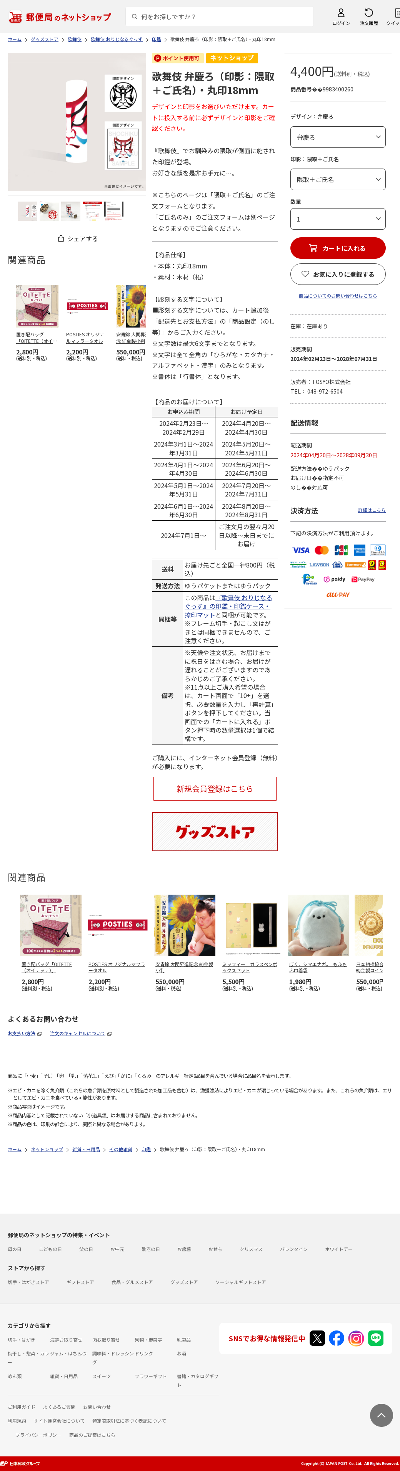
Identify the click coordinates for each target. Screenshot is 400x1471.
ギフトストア (80, 1282)
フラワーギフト (151, 1376)
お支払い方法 (21, 1033)
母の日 (15, 1249)
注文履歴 (369, 23)
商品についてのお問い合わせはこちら (338, 295)
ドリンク (144, 1353)
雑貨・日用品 (64, 1376)
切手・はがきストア (28, 1282)
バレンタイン (294, 1249)
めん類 (15, 1376)
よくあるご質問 (59, 1406)
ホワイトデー (339, 1249)
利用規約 (17, 1420)
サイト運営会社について (59, 1420)
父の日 (86, 1249)
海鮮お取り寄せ (66, 1339)
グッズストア (184, 1282)
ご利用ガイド (21, 1406)
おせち (215, 1249)
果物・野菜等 (148, 1339)
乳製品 (184, 1339)
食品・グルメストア (132, 1282)
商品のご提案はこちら (92, 1434)
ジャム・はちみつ (68, 1353)
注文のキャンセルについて (77, 1033)
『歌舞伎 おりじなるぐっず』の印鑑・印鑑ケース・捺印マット (228, 606)
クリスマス (251, 1249)
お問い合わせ (97, 1406)
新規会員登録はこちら (215, 788)
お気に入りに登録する (344, 274)
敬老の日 (151, 1249)
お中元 (117, 1249)
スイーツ (101, 1376)
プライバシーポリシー (38, 1434)
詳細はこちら (372, 509)
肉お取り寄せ (106, 1339)
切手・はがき (21, 1339)
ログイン (341, 23)
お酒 (181, 1353)
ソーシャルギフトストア (240, 1282)
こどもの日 (50, 1249)
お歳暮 (184, 1249)
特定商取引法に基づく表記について (129, 1420)
